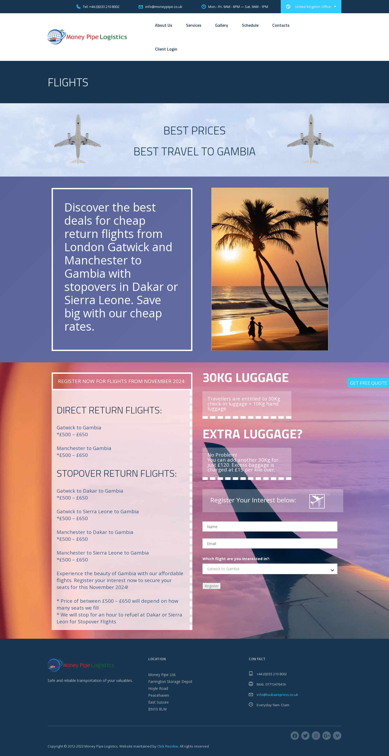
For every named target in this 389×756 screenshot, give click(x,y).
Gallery (221, 25)
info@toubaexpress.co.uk (277, 694)
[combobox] (269, 569)
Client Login (166, 49)
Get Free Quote (368, 383)
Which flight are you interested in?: (236, 558)
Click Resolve (167, 746)
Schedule (250, 25)
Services (193, 25)
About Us (163, 25)
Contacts (281, 25)
